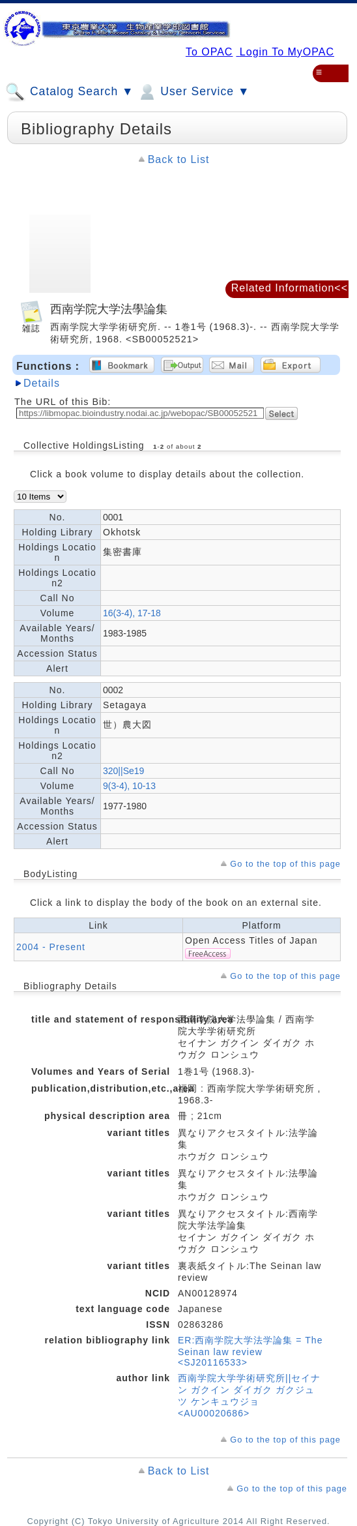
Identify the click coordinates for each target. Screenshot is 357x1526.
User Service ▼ (193, 92)
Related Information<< (289, 287)
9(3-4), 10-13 (129, 786)
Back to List (179, 159)
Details (41, 383)
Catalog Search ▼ (69, 92)
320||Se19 (123, 771)
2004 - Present (50, 947)
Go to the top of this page (285, 864)
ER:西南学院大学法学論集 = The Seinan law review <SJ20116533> (250, 1351)
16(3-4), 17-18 (132, 613)
